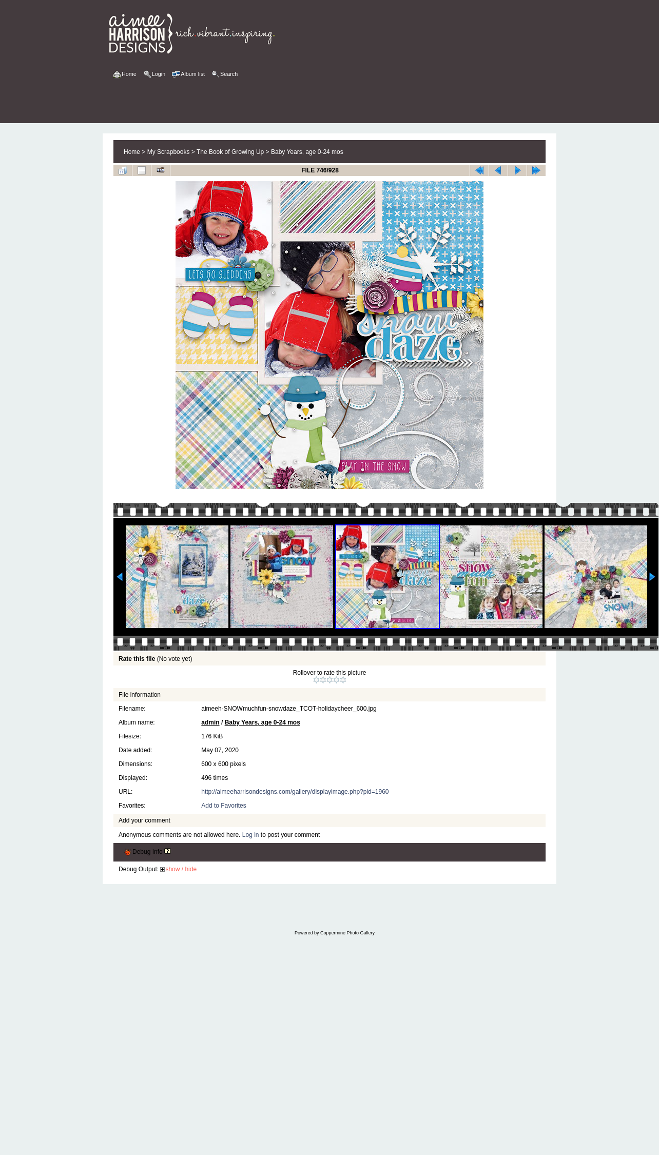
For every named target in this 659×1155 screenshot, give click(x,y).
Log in (250, 834)
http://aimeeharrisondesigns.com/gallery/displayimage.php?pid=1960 (295, 791)
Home (132, 151)
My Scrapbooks (168, 151)
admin (210, 722)
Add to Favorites (223, 805)
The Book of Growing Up (230, 151)
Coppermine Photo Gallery (347, 932)
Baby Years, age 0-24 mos (307, 151)
